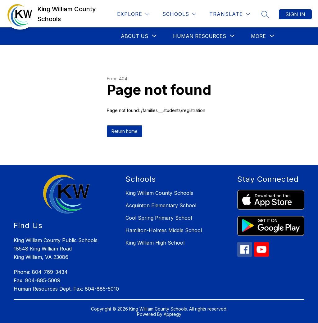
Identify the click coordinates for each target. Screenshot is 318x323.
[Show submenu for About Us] (134, 36)
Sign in (295, 14)
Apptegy (172, 314)
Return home (124, 131)
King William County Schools (159, 193)
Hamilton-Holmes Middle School (163, 230)
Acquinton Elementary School (160, 205)
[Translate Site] (230, 14)
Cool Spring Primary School (158, 218)
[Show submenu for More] (258, 36)
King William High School (154, 243)
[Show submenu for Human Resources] (199, 36)
